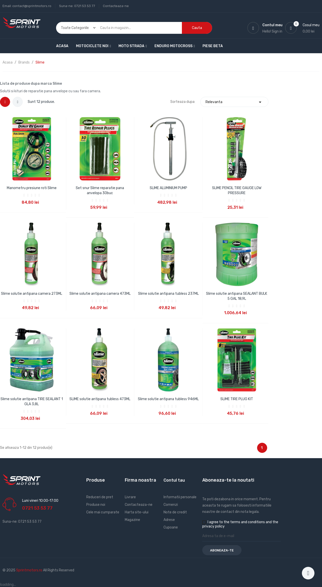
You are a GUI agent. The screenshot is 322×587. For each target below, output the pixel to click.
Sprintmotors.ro (29, 570)
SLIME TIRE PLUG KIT (236, 399)
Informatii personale (180, 497)
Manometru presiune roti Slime (32, 188)
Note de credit (175, 512)
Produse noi (95, 505)
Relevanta (234, 102)
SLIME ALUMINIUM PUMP (168, 188)
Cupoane (171, 527)
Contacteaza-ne (116, 6)
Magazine (132, 520)
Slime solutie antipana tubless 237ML (168, 293)
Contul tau (174, 480)
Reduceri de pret (99, 497)
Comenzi (171, 505)
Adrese (169, 520)
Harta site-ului (136, 512)
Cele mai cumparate (102, 512)
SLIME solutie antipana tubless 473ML (99, 399)
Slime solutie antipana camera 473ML (100, 293)
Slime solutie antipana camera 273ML (31, 293)
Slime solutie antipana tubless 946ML (168, 399)
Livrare (130, 497)
